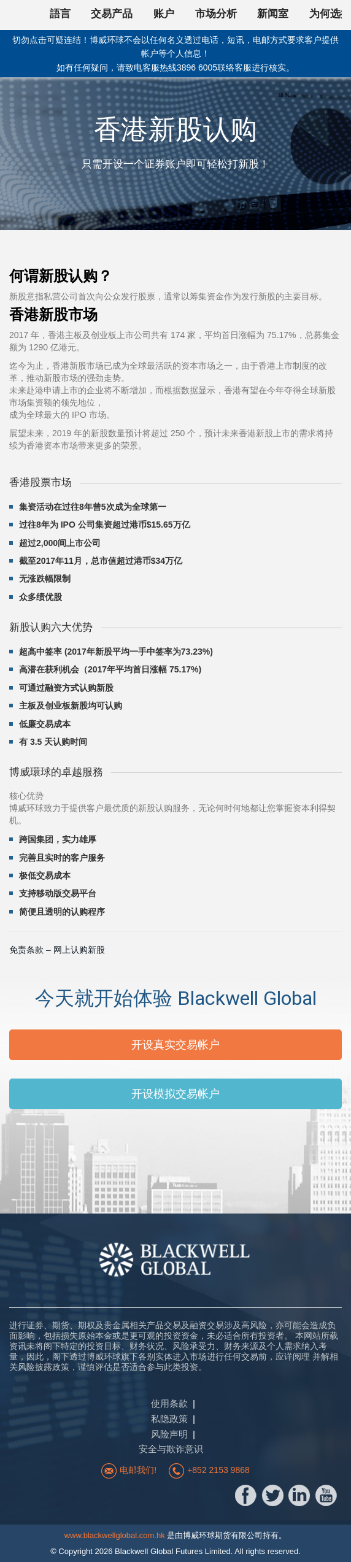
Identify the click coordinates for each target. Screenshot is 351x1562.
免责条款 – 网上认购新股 (57, 950)
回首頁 (24, 15)
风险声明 (169, 1434)
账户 (163, 14)
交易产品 (112, 14)
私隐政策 (169, 1419)
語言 (60, 14)
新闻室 (272, 14)
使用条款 (169, 1403)
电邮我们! (138, 1470)
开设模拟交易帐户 (175, 1094)
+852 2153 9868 (218, 1470)
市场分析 (216, 14)
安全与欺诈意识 (171, 1449)
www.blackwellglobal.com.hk (114, 1535)
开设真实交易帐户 (175, 1045)
